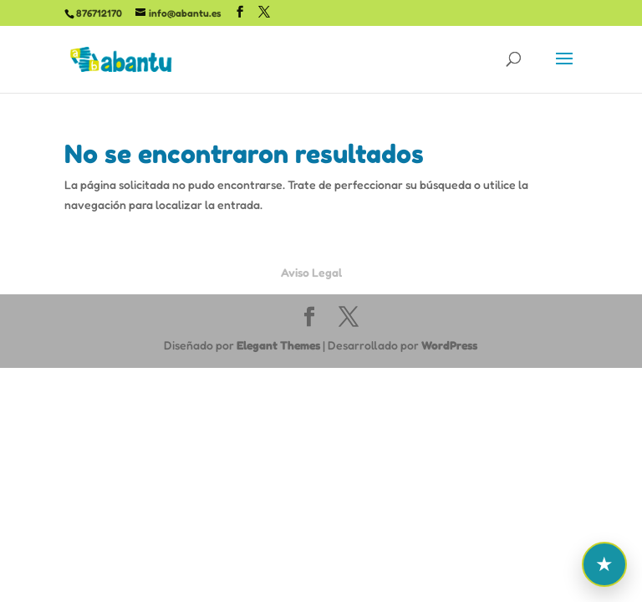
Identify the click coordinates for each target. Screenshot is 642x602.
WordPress (449, 345)
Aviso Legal (311, 272)
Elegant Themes (278, 345)
